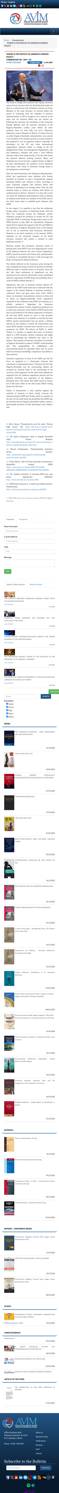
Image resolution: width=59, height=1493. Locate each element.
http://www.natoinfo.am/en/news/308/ (22, 480)
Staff (37, 1449)
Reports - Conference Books (18, 1229)
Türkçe (4, 2)
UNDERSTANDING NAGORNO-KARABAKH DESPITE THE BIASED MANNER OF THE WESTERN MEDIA (29, 637)
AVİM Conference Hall (13, 1323)
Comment (10, 519)
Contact (39, 1453)
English (12, 2)
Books (7, 724)
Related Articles (36, 584)
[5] (33, 280)
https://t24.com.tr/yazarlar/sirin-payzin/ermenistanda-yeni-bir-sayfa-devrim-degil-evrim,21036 (29, 430)
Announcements (12, 1333)
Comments (23, 519)
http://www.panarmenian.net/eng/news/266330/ (26, 489)
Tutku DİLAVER (13, 62)
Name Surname (11, 526)
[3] (26, 193)
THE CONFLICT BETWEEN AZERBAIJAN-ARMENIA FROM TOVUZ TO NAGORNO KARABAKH (29, 599)
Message (8, 557)
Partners (39, 1445)
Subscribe (46, 1468)
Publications (41, 1441)
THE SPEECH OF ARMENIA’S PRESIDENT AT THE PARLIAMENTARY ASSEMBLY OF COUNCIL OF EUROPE (29, 678)
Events (7, 1306)
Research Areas (42, 1437)
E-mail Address (10, 537)
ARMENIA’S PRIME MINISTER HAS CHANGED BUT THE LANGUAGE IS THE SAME (29, 619)
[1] (42, 130)
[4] (22, 242)
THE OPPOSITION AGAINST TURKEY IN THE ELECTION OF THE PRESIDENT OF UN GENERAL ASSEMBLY (29, 658)
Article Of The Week (14, 1379)
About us (39, 1432)
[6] (23, 304)
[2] (36, 155)
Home (6, 40)
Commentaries (18, 40)
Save (8, 571)
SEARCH (46, 696)
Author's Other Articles (15, 584)
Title (6, 547)
